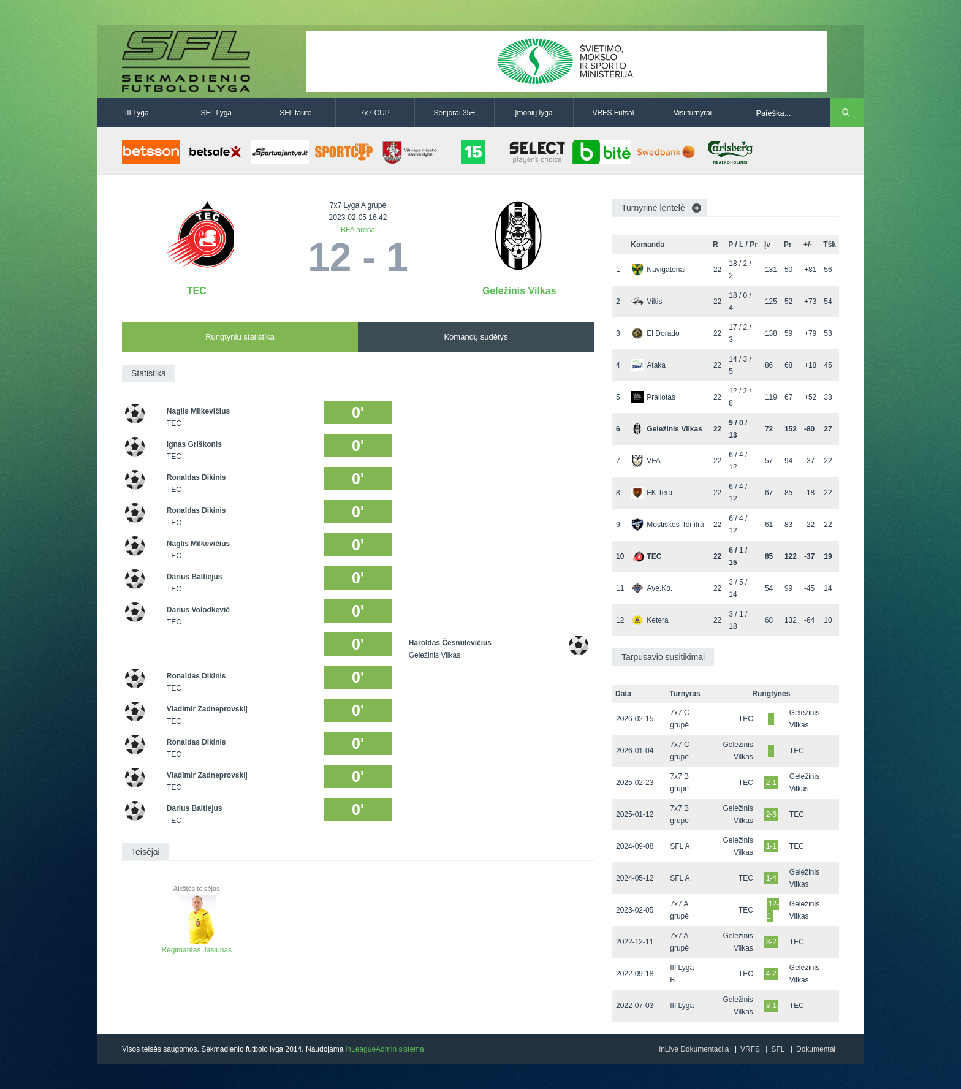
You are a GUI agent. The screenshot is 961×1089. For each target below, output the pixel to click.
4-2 (771, 973)
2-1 (771, 782)
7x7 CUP (375, 112)
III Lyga (137, 112)
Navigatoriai (658, 269)
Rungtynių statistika (240, 336)
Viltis (646, 301)
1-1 (771, 846)
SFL (777, 1049)
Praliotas (653, 397)
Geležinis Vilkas (519, 291)
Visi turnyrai (693, 112)
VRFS (750, 1049)
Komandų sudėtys (475, 336)
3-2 (771, 942)
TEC (197, 291)
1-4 (771, 878)
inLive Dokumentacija (694, 1049)
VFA (646, 461)
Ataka (648, 365)
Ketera (649, 620)
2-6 (771, 814)
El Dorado (655, 333)
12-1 (773, 910)
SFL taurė (295, 112)
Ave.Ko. (651, 588)
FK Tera (651, 492)
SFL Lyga (216, 112)
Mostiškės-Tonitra (667, 524)
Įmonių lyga (533, 112)
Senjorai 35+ (455, 112)
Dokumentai (815, 1049)
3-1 (771, 1005)
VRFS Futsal (613, 112)
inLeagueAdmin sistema (385, 1049)
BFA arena (358, 230)
